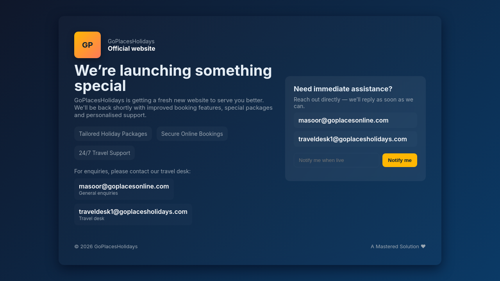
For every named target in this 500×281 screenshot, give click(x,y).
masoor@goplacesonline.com (124, 189)
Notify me (400, 160)
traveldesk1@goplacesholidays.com (133, 214)
